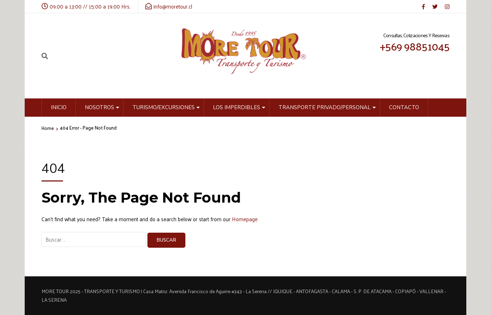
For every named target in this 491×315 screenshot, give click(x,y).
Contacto (404, 107)
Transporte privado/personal (324, 107)
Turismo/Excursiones (163, 107)
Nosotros (99, 107)
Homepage (245, 219)
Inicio (59, 107)
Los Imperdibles (236, 107)
